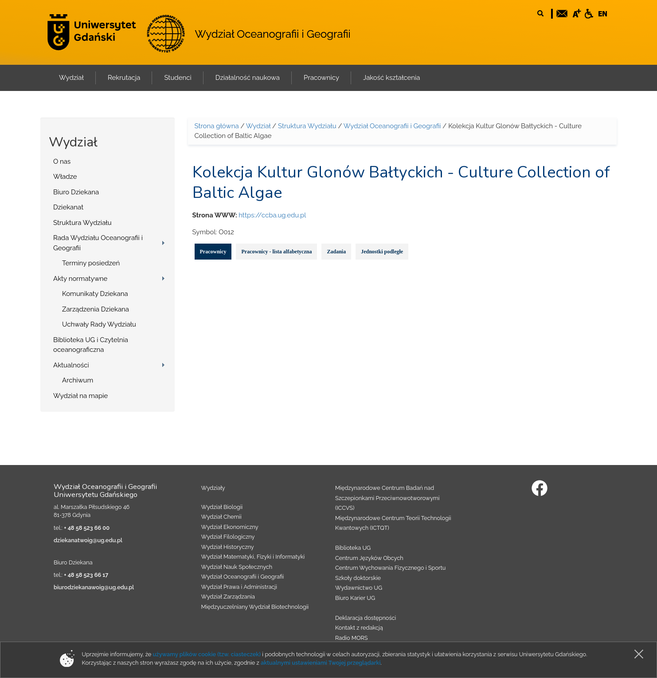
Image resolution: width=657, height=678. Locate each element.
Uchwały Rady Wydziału (99, 324)
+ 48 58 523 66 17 (86, 575)
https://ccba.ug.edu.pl (272, 215)
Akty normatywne (80, 279)
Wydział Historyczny (227, 547)
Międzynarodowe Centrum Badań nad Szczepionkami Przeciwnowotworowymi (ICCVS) (387, 498)
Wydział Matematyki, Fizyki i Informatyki (253, 556)
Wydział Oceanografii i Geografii (272, 34)
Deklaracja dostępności (365, 618)
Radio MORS (351, 638)
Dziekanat (68, 207)
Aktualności (71, 365)
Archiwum (77, 380)
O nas (61, 162)
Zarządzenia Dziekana (95, 309)
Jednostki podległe (382, 251)
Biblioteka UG (353, 547)
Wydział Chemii (221, 516)
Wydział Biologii (222, 507)
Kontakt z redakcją (359, 627)
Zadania (336, 251)
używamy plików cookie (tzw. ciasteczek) (207, 654)
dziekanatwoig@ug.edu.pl (88, 540)
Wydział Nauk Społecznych (237, 567)
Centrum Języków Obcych (369, 558)
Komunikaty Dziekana (95, 294)
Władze (65, 177)
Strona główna (217, 126)
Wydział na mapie (80, 396)
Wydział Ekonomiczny (229, 527)
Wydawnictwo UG (358, 587)
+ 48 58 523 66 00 (87, 527)
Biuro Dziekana (76, 192)
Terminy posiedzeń (91, 263)
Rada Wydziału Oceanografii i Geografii (98, 243)
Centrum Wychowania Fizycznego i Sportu (390, 567)
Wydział (258, 126)
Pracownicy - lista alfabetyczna (276, 251)
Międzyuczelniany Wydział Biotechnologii (255, 606)
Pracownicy (213, 251)
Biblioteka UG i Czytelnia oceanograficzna (90, 345)
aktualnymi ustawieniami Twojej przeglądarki (320, 662)
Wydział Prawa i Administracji (239, 586)
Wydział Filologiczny (228, 536)
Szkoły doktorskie (358, 578)
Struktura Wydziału (82, 223)
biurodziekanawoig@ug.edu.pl (94, 587)
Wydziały (213, 488)
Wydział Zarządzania (228, 596)
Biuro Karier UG (355, 598)
